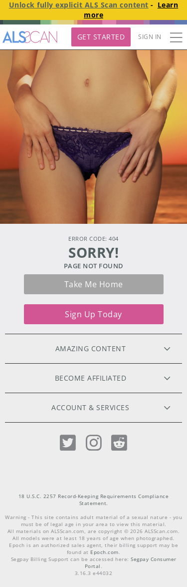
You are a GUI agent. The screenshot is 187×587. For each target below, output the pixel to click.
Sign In (150, 36)
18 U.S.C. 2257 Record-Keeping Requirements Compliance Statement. (93, 500)
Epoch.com (104, 552)
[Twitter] (68, 443)
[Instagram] (94, 443)
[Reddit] (119, 443)
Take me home (93, 284)
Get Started (101, 36)
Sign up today (93, 314)
